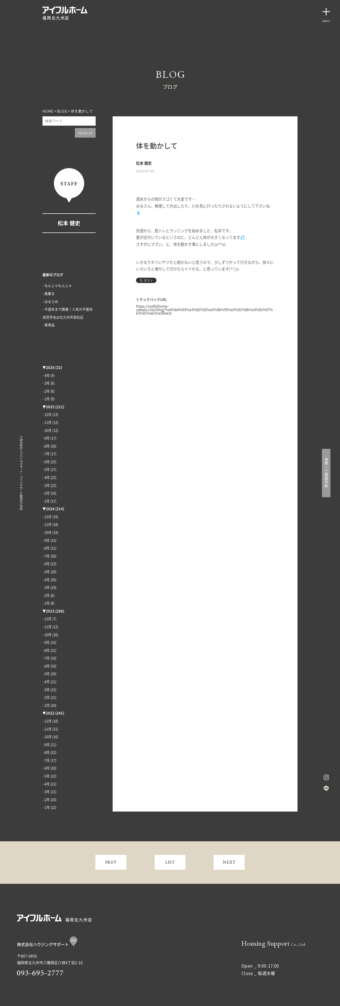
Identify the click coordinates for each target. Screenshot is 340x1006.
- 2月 (46, 391)
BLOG (62, 111)
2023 (50, 611)
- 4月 (46, 375)
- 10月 (47, 430)
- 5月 (46, 469)
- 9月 (46, 438)
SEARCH (85, 133)
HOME (47, 111)
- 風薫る (48, 293)
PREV (111, 862)
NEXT (229, 862)
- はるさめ (50, 301)
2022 (50, 713)
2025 (50, 407)
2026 (50, 367)
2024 (50, 509)
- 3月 (46, 383)
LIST (170, 862)
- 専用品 (48, 325)
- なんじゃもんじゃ (57, 285)
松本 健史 (69, 223)
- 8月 (46, 446)
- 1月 (46, 399)
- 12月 (47, 414)
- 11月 (47, 422)
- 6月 (46, 462)
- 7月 (46, 454)
